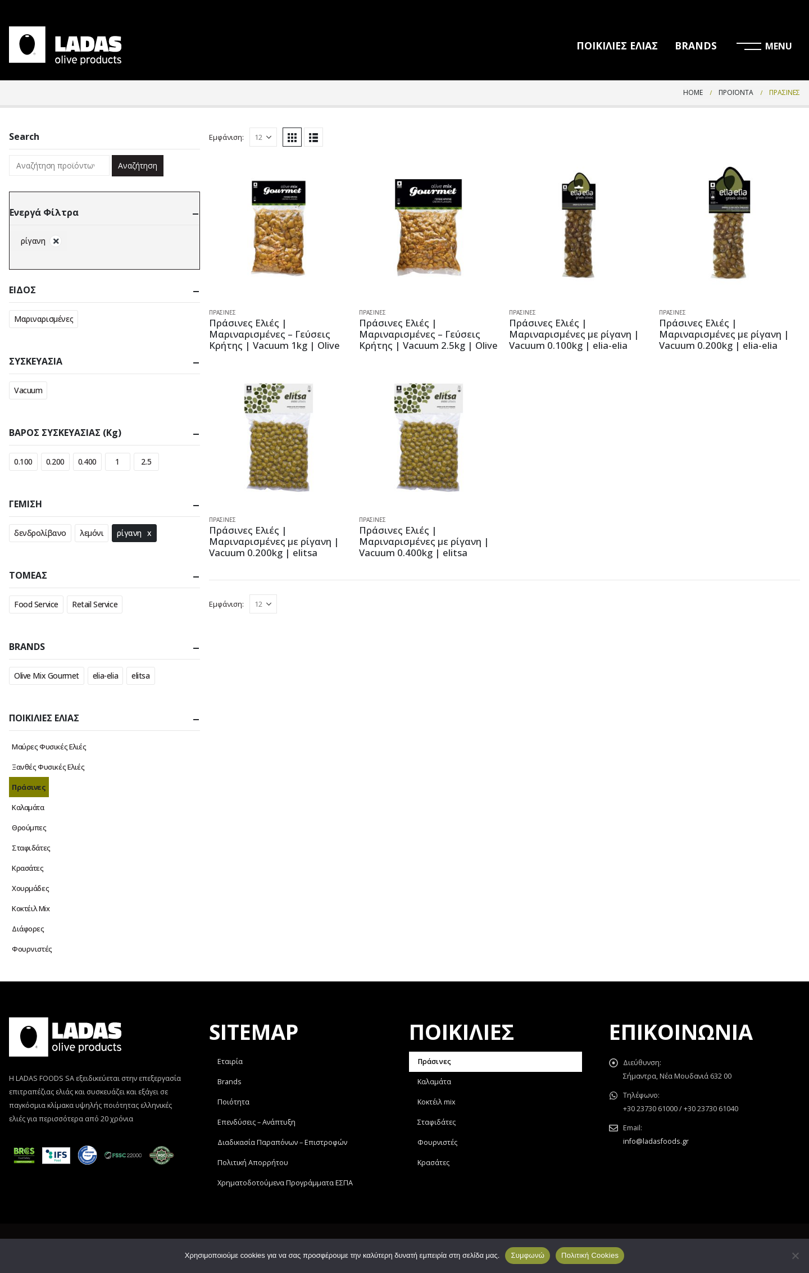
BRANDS (696, 45)
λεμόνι (91, 533)
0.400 (87, 461)
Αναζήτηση (137, 165)
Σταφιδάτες (31, 848)
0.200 (55, 461)
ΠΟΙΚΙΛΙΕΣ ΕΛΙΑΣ (617, 45)
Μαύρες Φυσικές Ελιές (49, 747)
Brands (229, 1081)
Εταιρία (230, 1061)
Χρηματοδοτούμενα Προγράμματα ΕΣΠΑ (285, 1183)
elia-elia (105, 675)
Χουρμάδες (30, 888)
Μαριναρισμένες (43, 318)
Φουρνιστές (32, 949)
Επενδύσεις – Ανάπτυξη (256, 1122)
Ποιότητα (233, 1102)
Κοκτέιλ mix (436, 1102)
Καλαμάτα (28, 807)
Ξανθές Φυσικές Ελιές (48, 767)
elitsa (140, 675)
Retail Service (94, 604)
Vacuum (28, 390)
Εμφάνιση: (226, 137)
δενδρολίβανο (40, 533)
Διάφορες (28, 929)
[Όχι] (795, 1255)
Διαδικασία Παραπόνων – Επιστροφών (282, 1142)
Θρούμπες (29, 827)
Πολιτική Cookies (590, 1255)
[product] (279, 228)
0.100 (23, 461)
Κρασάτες (28, 868)
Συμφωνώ (527, 1255)
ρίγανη (129, 533)
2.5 (146, 461)
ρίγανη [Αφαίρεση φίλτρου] (33, 240)
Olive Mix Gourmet (46, 675)
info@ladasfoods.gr (656, 1141)
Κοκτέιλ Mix (30, 908)
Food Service (36, 604)
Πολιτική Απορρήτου (252, 1162)
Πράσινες (222, 312)
